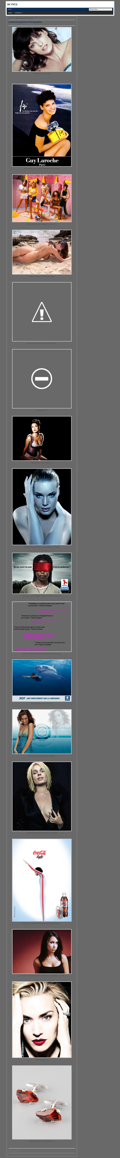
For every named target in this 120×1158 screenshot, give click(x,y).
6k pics (12, 4)
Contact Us (18, 13)
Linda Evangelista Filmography (25, 22)
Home (10, 9)
